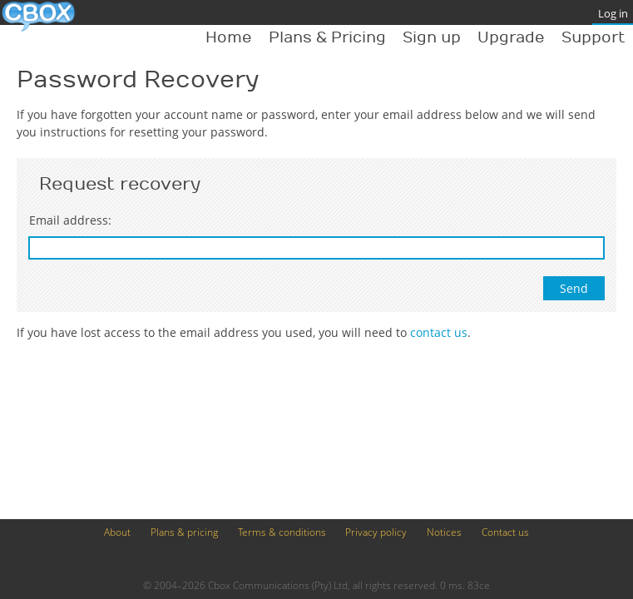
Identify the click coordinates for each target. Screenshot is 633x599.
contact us (438, 332)
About (117, 532)
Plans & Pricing (327, 38)
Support (593, 38)
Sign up (432, 38)
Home (228, 38)
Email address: (70, 220)
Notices (444, 532)
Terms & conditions (282, 532)
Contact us (505, 532)
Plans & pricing (184, 532)
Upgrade (511, 38)
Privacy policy (376, 532)
